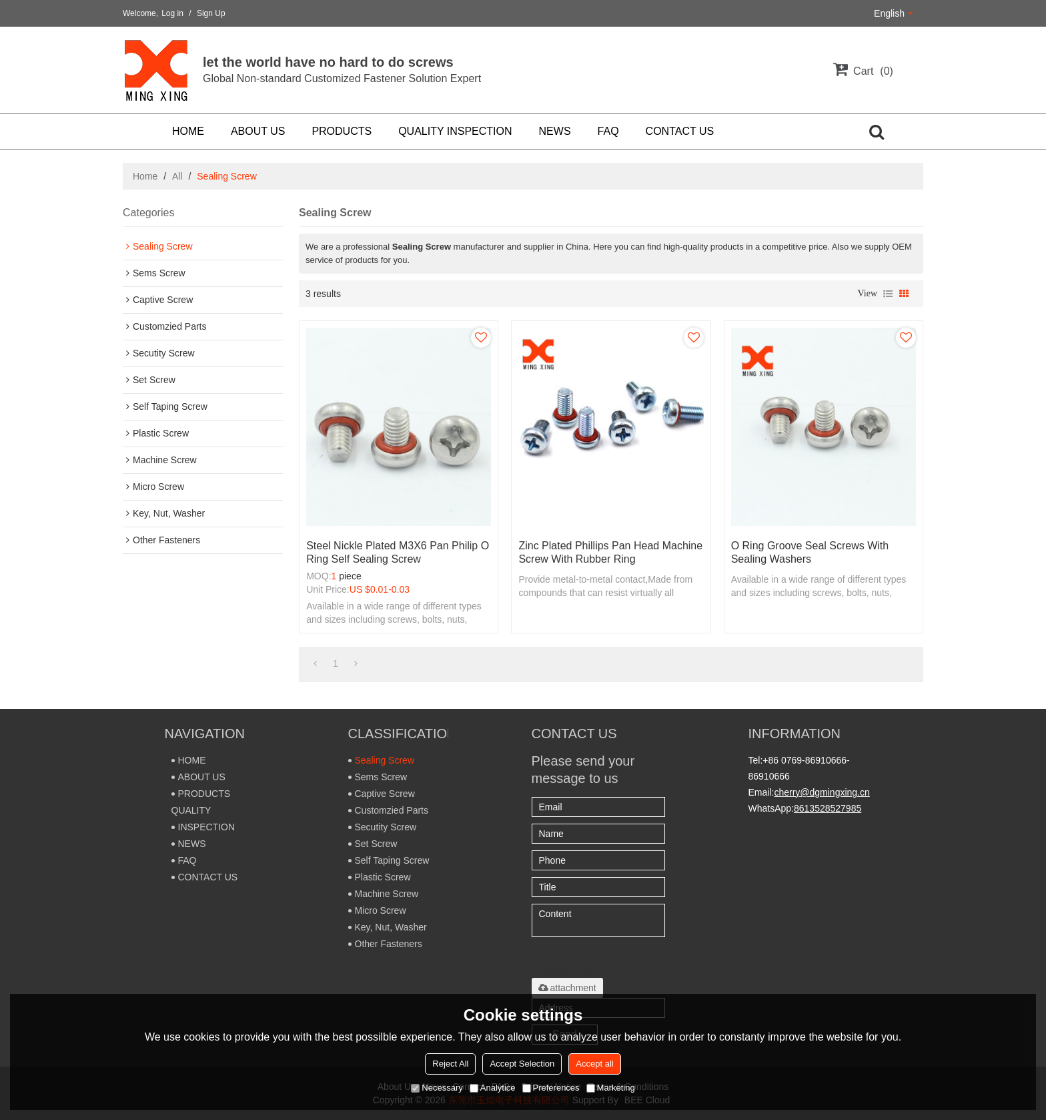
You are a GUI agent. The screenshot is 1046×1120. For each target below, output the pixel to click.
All (177, 176)
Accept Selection (522, 1064)
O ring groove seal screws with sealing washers (810, 552)
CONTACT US (680, 131)
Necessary (436, 1088)
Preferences (551, 1088)
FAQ (608, 131)
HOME (188, 131)
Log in (172, 13)
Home (145, 176)
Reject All (450, 1064)
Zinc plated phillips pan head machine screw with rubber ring (610, 552)
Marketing (610, 1088)
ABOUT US (258, 131)
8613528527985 (827, 808)
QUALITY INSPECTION (455, 131)
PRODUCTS (342, 131)
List (888, 293)
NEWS (555, 131)
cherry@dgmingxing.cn (821, 792)
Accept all (594, 1064)
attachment (567, 988)
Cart (873, 71)
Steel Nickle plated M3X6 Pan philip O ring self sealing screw (397, 552)
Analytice (493, 1088)
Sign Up (211, 13)
